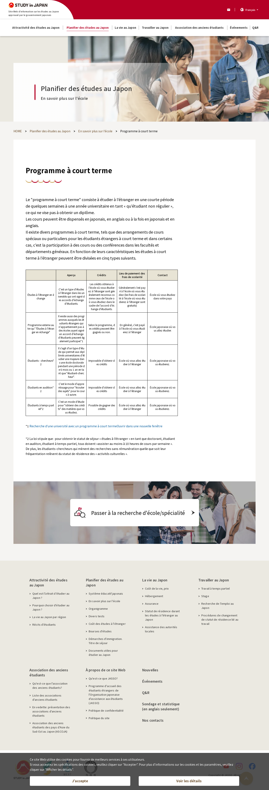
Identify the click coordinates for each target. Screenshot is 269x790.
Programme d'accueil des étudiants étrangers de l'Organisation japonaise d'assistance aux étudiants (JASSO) (106, 694)
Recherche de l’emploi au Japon (217, 606)
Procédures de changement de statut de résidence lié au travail (219, 619)
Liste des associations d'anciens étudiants (46, 697)
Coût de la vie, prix (157, 588)
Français (250, 10)
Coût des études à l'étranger (107, 624)
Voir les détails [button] (189, 780)
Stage (205, 596)
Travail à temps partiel (215, 588)
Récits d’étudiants (44, 624)
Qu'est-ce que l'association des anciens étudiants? (50, 685)
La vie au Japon (154, 579)
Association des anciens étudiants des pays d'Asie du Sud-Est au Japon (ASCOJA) (50, 727)
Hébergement (154, 596)
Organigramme (98, 609)
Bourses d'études (100, 631)
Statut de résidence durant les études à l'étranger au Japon (162, 615)
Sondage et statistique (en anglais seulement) (161, 706)
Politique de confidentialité (106, 710)
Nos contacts (153, 720)
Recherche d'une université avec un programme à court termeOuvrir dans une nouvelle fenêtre (95, 426)
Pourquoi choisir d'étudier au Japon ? (50, 607)
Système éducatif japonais (106, 593)
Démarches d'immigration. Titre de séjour (105, 641)
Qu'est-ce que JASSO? (103, 678)
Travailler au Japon (213, 579)
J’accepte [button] (80, 780)
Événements (152, 681)
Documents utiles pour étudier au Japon (103, 652)
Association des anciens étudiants (48, 672)
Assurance (151, 603)
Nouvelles (150, 669)
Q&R (145, 692)
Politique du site (99, 718)
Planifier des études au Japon (104, 582)
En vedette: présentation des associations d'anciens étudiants (51, 711)
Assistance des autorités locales (161, 629)
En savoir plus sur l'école (104, 601)
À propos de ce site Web (105, 669)
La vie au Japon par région (49, 617)
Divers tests (97, 616)
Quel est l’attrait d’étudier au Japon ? (50, 595)
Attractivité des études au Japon (48, 582)
